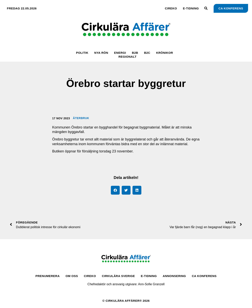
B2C (147, 52)
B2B (135, 52)
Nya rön (101, 52)
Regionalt (128, 56)
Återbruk (81, 118)
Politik (82, 52)
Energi (120, 52)
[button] (115, 190)
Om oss (72, 276)
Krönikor (164, 52)
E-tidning (191, 8)
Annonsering (174, 276)
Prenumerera (47, 276)
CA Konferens (204, 276)
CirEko (171, 8)
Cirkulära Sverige (118, 276)
